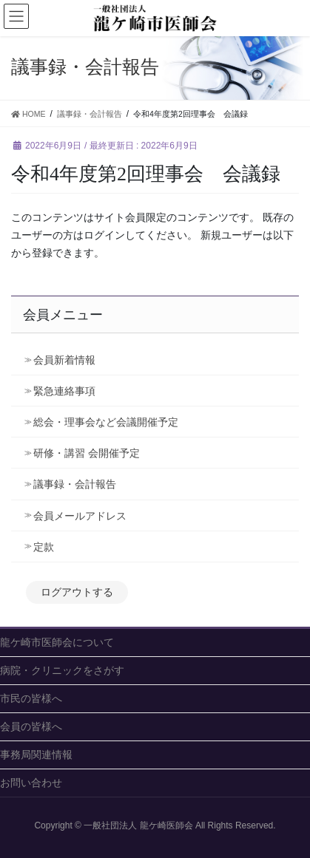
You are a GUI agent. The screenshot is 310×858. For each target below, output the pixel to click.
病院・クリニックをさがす (62, 670)
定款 (43, 547)
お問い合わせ (31, 783)
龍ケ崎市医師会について (57, 642)
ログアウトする (77, 592)
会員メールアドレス (80, 516)
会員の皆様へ (31, 726)
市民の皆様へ (31, 698)
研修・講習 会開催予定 (91, 453)
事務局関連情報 (36, 754)
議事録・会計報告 (74, 484)
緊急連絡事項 (64, 391)
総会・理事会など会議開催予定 (105, 422)
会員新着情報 (64, 360)
